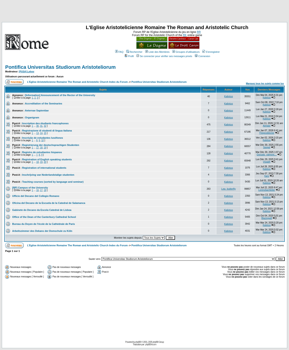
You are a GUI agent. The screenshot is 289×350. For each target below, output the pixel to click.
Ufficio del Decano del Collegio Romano (35, 196)
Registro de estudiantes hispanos (42, 152)
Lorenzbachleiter (266, 190)
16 (37, 190)
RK (185, 35)
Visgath (266, 162)
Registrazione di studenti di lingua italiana (47, 130)
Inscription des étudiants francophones (45, 123)
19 (45, 147)
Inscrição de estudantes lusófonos (42, 137)
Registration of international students (44, 167)
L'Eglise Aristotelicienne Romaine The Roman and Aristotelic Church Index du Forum (77, 82)
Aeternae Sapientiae (37, 110)
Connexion (202, 56)
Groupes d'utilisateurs (186, 52)
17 (37, 147)
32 (45, 126)
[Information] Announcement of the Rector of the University (60, 95)
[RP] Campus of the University (30, 187)
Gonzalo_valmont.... (267, 154)
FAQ (119, 52)
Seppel (266, 147)
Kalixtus (228, 96)
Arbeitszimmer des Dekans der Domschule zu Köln (42, 231)
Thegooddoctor (266, 133)
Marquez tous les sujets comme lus (265, 83)
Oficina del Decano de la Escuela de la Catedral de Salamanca (48, 203)
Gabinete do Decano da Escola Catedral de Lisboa (41, 210)
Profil (129, 56)
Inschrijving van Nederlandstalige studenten (48, 174)
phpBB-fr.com (150, 344)
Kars (266, 176)
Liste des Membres (157, 52)
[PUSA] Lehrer (26, 71)
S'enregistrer (211, 52)
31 (41, 126)
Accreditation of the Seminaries (43, 103)
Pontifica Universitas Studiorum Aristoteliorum (60, 67)
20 (45, 162)
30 (37, 126)
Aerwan (266, 125)
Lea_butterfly (228, 188)
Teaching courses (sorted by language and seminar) (53, 181)
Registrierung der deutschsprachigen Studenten (50, 145)
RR (199, 32)
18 (41, 147)
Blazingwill (266, 218)
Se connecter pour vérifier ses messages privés (164, 56)
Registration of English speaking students (47, 159)
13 (37, 133)
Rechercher (134, 52)
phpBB (138, 342)
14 (41, 133)
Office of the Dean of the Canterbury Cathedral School (44, 217)
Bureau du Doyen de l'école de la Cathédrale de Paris (43, 224)
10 (42, 140)
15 (45, 133)
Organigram (32, 117)
